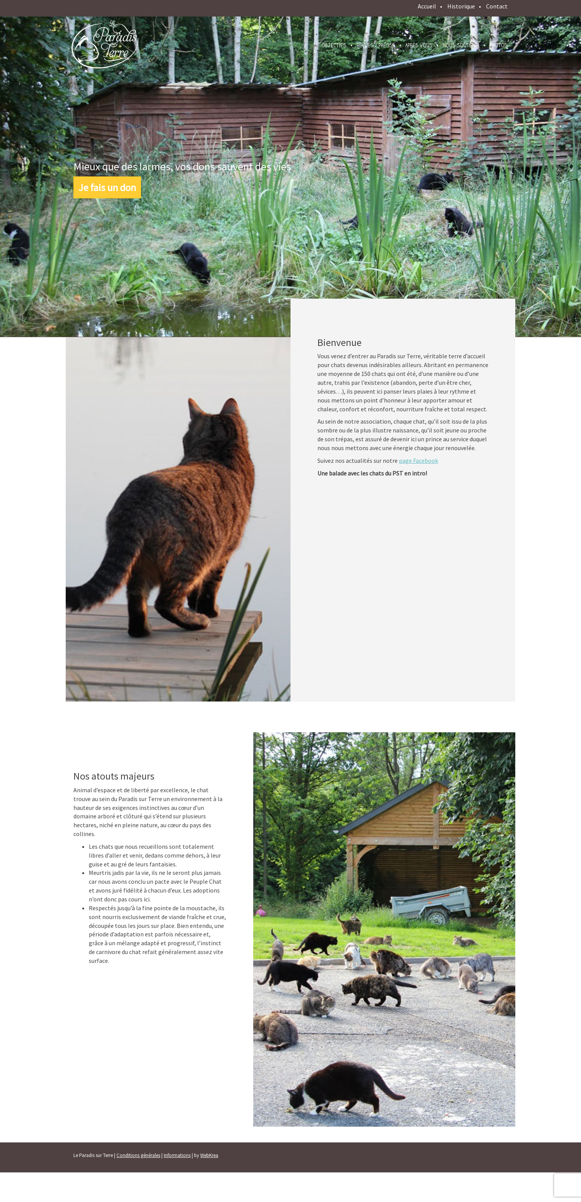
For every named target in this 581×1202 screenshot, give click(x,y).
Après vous (418, 45)
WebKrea (209, 1155)
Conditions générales (138, 1155)
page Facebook (418, 460)
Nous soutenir (461, 45)
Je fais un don (107, 187)
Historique (461, 6)
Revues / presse (376, 45)
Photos (499, 45)
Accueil (427, 6)
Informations (177, 1155)
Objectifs (334, 45)
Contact (497, 6)
